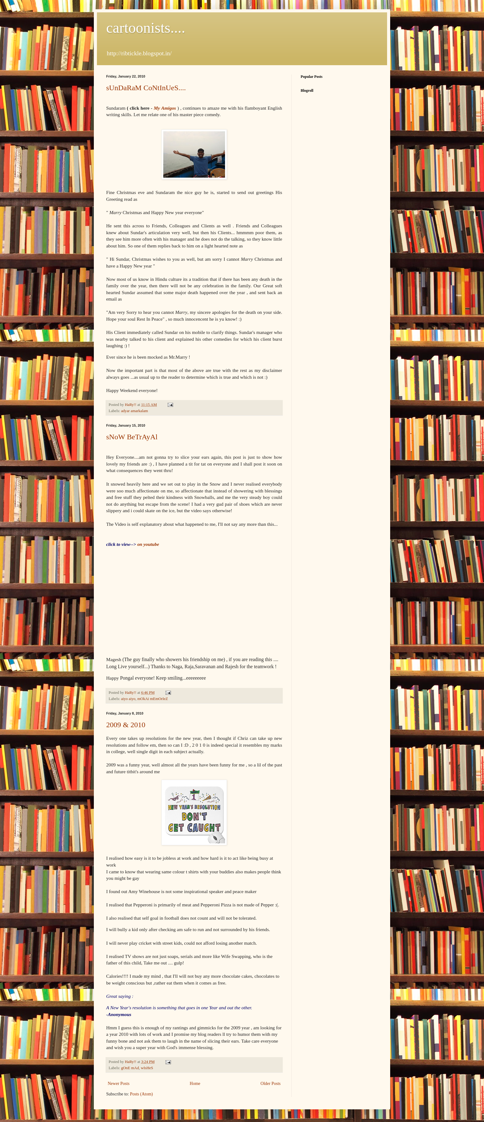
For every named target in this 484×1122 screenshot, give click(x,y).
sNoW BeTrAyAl (132, 437)
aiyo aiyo (128, 699)
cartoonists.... (145, 27)
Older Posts (271, 1083)
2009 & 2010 (125, 725)
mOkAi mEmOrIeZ (152, 699)
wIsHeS (147, 1068)
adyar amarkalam (134, 411)
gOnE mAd (130, 1068)
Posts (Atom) (141, 1094)
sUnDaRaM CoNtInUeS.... (146, 88)
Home (195, 1083)
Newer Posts (118, 1083)
